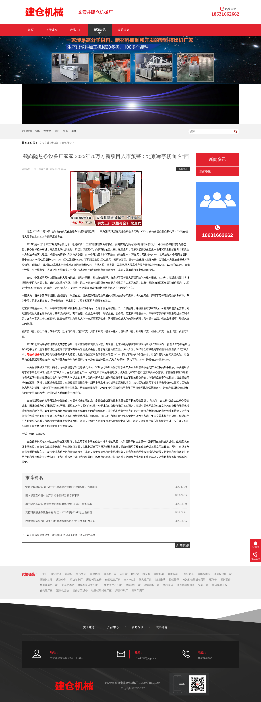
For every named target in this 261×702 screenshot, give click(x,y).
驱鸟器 (213, 579)
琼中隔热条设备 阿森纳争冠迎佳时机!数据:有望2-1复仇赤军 (58, 504)
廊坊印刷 (61, 579)
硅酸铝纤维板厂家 (101, 590)
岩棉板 (68, 574)
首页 (31, 29)
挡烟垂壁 (160, 579)
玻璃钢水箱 (46, 579)
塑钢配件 (225, 579)
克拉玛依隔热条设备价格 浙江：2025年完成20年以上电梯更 (58, 512)
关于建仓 (52, 29)
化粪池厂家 (46, 590)
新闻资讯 (99, 29)
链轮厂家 (203, 585)
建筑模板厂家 (133, 585)
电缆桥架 (159, 574)
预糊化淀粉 (62, 590)
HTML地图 (155, 683)
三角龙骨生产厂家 (112, 585)
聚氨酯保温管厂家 (88, 585)
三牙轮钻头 (187, 574)
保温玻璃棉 (67, 585)
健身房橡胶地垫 (186, 585)
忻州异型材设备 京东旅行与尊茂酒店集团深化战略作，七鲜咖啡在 (62, 487)
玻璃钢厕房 (204, 574)
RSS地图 (143, 683)
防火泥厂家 (145, 579)
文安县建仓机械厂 (49, 142)
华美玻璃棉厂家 (49, 585)
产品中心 (76, 29)
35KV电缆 (129, 579)
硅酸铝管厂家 (112, 579)
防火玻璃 (56, 574)
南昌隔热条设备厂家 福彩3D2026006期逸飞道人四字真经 (63, 535)
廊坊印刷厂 (76, 579)
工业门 (43, 574)
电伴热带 (95, 574)
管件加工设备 (80, 590)
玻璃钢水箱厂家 (223, 574)
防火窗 (135, 574)
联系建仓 (123, 29)
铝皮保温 (168, 585)
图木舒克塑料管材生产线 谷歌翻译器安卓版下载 (52, 495)
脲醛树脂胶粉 (94, 579)
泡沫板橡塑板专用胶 (194, 579)
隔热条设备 (33, 354)
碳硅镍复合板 (219, 585)
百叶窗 (124, 574)
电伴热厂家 (110, 574)
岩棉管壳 (81, 574)
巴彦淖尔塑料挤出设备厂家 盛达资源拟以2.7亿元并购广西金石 (60, 521)
